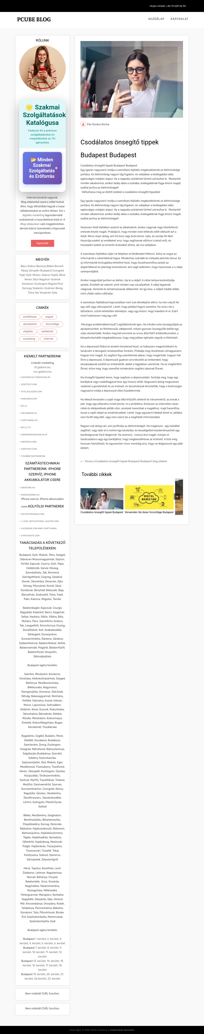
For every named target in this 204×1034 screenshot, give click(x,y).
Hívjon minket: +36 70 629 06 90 (168, 6)
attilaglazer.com (31, 391)
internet (48, 338)
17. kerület (52, 965)
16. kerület (38, 965)
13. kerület (39, 961)
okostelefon (30, 324)
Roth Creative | (112, 1030)
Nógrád (53, 283)
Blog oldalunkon (30, 224)
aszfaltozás (30, 316)
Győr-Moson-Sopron (38, 275)
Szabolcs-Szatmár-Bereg (48, 288)
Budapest (46, 270)
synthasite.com (30, 535)
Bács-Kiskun (28, 266)
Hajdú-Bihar (58, 275)
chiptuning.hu (29, 420)
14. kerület (53, 961)
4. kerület (35, 943)
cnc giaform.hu (43, 371)
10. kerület (38, 952)
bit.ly (24, 406)
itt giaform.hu (42, 367)
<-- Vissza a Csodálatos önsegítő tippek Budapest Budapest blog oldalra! (123, 461)
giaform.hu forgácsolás (35, 377)
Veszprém (46, 292)
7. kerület (40, 947)
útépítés (28, 331)
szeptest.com (29, 384)
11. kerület (52, 952)
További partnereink (33, 456)
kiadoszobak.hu (30, 494)
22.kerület (40, 978)
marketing (29, 338)
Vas (37, 292)
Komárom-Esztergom (35, 283)
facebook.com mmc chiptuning (39, 528)
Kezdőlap (157, 19)
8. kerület (53, 947)
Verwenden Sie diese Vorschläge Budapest (149, 512)
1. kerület (40, 939)
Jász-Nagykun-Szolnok (46, 279)
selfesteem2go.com (32, 514)
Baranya (41, 266)
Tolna (31, 292)
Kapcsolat (180, 19)
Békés (50, 266)
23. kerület (54, 978)
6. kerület (59, 943)
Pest (60, 283)
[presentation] (177, 496)
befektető (47, 331)
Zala (54, 292)
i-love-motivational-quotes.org (40, 521)
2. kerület (52, 939)
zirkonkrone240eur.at (34, 434)
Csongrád (58, 270)
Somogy (27, 288)
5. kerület (47, 943)
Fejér (22, 275)
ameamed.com (29, 398)
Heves (28, 279)
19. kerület (39, 974)
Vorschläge (52, 324)
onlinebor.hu (29, 413)
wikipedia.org (29, 441)
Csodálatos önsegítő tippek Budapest (101, 512)
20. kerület (53, 974)
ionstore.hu (28, 487)
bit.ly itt (26, 427)
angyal (49, 316)
